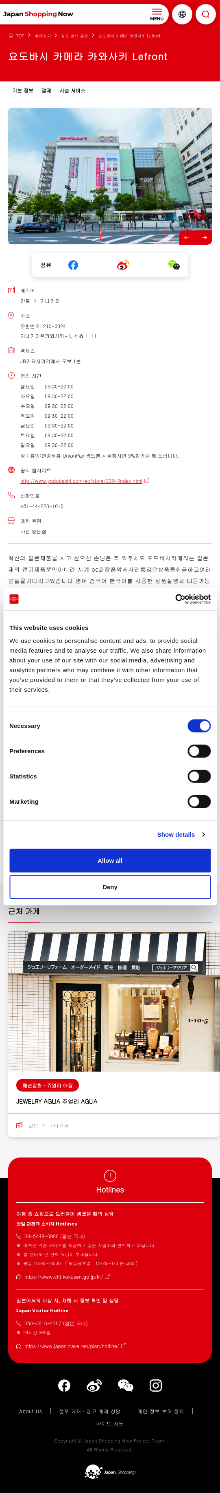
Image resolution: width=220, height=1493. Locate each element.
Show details (176, 834)
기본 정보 (22, 90)
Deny (110, 887)
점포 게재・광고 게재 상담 (90, 1411)
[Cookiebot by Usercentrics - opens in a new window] (175, 599)
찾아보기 (43, 36)
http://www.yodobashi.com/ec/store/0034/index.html (81, 480)
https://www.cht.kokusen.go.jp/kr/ (63, 1276)
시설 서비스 (72, 90)
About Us (30, 1411)
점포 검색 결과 (74, 36)
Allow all (110, 860)
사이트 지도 (110, 1423)
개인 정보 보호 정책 (160, 1411)
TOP (20, 36)
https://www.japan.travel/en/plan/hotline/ (71, 1345)
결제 (46, 90)
